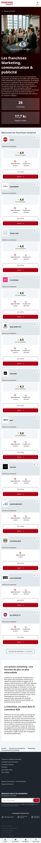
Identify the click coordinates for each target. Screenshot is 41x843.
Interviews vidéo (6, 770)
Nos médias (5, 772)
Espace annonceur (7, 784)
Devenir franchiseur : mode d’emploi (13, 781)
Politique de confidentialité (9, 828)
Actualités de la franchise (9, 762)
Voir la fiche (20, 172)
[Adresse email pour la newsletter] (17, 800)
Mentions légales (6, 826)
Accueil (3, 748)
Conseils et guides (7, 765)
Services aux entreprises (17, 748)
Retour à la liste (8, 11)
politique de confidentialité (28, 804)
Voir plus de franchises (20, 651)
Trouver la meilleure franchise (11, 759)
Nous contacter (5, 833)
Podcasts (4, 767)
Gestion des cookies (7, 830)
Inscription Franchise (7, 835)
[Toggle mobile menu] (37, 3)
